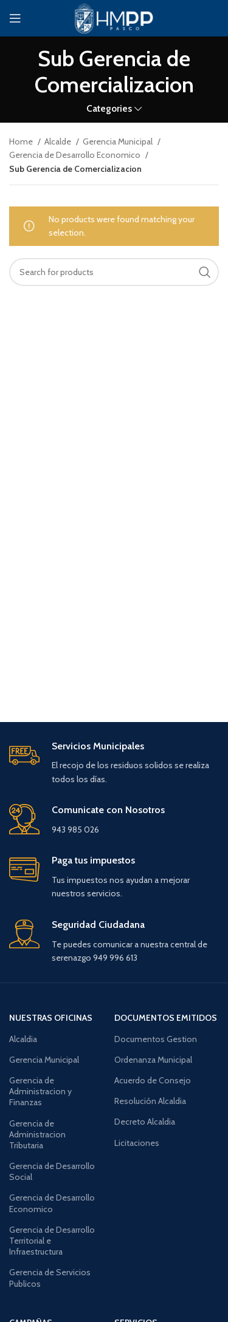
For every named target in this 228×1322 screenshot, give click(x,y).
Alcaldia (23, 1039)
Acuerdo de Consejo (152, 1080)
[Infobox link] (114, 763)
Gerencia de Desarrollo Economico (75, 154)
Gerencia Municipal (118, 141)
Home (22, 141)
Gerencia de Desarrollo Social (52, 1171)
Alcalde (58, 141)
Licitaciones (136, 1142)
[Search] (114, 272)
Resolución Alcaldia (150, 1100)
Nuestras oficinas (50, 1017)
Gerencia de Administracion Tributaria (37, 1134)
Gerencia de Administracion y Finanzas (40, 1091)
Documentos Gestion (155, 1039)
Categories (109, 108)
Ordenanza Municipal (153, 1059)
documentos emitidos (165, 1017)
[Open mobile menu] (15, 18)
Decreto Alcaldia (144, 1121)
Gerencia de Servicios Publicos (50, 1278)
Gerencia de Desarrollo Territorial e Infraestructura (52, 1240)
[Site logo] (114, 17)
